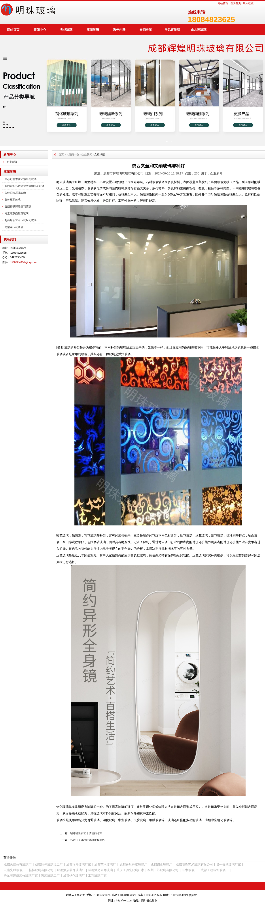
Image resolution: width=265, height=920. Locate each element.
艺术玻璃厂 (189, 870)
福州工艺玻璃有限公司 (163, 870)
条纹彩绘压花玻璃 (15, 192)
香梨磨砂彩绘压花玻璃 (18, 206)
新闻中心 (40, 29)
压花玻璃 (93, 29)
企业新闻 (12, 161)
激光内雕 (119, 29)
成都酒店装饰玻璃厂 (71, 870)
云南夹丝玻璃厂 (14, 870)
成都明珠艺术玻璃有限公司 (194, 864)
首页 (61, 154)
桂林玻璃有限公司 (41, 870)
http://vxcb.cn (124, 900)
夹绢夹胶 (146, 29)
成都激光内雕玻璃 (100, 870)
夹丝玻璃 (66, 29)
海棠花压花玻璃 (14, 227)
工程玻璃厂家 (97, 875)
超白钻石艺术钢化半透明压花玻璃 (24, 186)
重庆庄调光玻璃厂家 (130, 870)
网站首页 (223, 3)
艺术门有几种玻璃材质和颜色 (87, 839)
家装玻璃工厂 (50, 875)
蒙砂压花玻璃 (13, 199)
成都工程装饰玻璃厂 (215, 870)
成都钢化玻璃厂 (161, 864)
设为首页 (235, 3)
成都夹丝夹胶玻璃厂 (133, 864)
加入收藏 (248, 3)
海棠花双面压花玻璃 (16, 213)
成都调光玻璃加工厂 (49, 864)
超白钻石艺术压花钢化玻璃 (20, 220)
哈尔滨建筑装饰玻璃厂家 (21, 875)
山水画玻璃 (198, 29)
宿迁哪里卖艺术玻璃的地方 (86, 833)
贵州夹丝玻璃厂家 (228, 864)
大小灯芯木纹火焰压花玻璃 (20, 179)
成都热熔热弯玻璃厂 (18, 864)
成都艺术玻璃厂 (105, 864)
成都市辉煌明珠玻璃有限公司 (123, 173)
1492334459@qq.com (23, 262)
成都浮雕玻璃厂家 (78, 864)
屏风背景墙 (172, 29)
